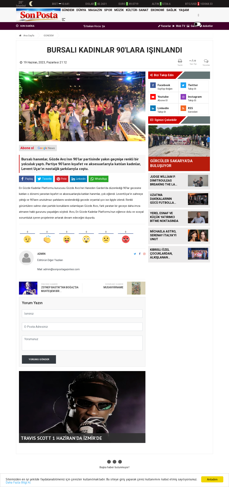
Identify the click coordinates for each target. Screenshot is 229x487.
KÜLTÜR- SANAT (137, 10)
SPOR (108, 10)
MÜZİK (119, 10)
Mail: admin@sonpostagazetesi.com (58, 269)
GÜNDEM (68, 10)
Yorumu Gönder (39, 359)
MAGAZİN (95, 10)
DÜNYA (81, 10)
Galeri (192, 26)
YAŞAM (184, 10)
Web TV (179, 26)
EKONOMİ (157, 10)
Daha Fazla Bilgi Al (18, 483)
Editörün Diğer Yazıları (50, 260)
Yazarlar (164, 26)
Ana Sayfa (26, 35)
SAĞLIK (171, 10)
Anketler (206, 26)
